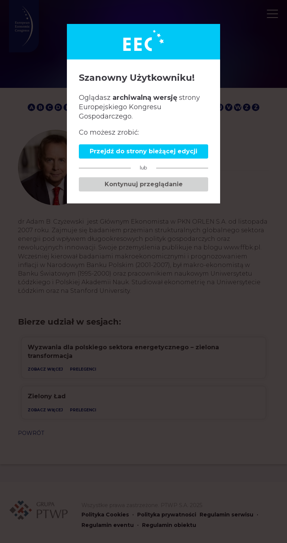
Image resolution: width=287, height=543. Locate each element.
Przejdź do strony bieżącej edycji (143, 151)
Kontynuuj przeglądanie (144, 184)
